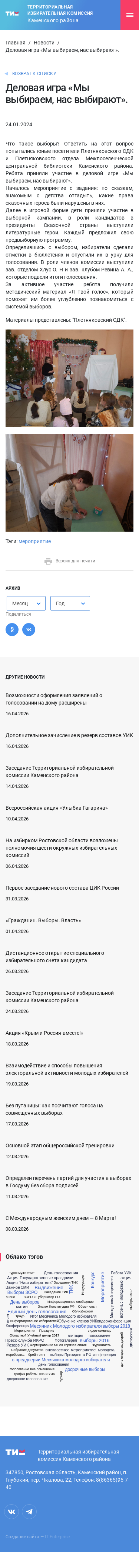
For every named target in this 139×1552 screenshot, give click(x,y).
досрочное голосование (27, 1379)
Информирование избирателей (34, 1321)
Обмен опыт (87, 1306)
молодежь (107, 1350)
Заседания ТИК (66, 1282)
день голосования (53, 1365)
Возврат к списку (34, 73)
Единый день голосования (36, 1311)
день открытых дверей (121, 1349)
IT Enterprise (57, 1536)
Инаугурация (83, 1285)
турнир (61, 1376)
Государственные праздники (46, 1278)
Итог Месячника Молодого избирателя (63, 1316)
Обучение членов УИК (78, 1321)
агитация (75, 1336)
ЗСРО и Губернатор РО (42, 1297)
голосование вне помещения (32, 1369)
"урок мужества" (22, 1273)
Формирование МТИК (46, 1345)
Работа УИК (121, 1273)
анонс (10, 1297)
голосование (99, 1336)
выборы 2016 (94, 1340)
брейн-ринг (36, 1355)
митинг (22, 1307)
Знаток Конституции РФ (56, 1306)
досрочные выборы (85, 1369)
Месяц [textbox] (20, 603)
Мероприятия (24, 1330)
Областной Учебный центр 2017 (34, 1335)
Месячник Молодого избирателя (66, 1326)
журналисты (102, 1345)
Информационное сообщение (70, 1302)
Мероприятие (102, 1287)
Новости (44, 43)
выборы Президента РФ (70, 1355)
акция (125, 1278)
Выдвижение (48, 1287)
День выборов (24, 1302)
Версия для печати (69, 560)
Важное (13, 1287)
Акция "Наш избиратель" (29, 1283)
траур (20, 1316)
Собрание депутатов (27, 1350)
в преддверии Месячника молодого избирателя (61, 1360)
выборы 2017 (131, 1299)
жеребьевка (15, 1355)
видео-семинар (100, 1330)
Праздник (46, 1330)
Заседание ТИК (56, 1292)
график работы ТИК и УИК (34, 1374)
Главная (16, 43)
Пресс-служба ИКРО (25, 1340)
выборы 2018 (116, 1326)
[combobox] (26, 603)
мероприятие (35, 541)
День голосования (61, 1273)
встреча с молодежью (121, 1299)
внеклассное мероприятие (71, 1350)
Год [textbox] (60, 603)
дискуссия (131, 1337)
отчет (8, 1318)
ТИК (71, 1289)
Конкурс (92, 1280)
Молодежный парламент (112, 1297)
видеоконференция (114, 1321)
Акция (13, 1278)
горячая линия (75, 1345)
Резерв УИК (17, 1345)
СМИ (25, 1288)
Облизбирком (82, 1311)
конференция (104, 1355)
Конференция (17, 1326)
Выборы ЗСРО (22, 1292)
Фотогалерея (66, 1340)
